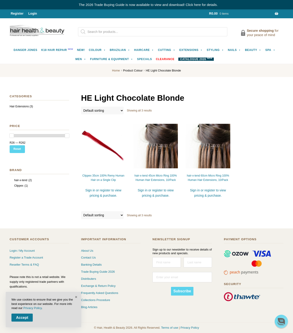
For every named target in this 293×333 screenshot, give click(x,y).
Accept (22, 318)
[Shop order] (102, 110)
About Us (87, 250)
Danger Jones (25, 50)
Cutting (167, 50)
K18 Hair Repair (57, 49)
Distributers (88, 278)
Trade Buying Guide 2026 (98, 271)
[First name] (166, 262)
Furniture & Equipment (111, 59)
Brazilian (120, 50)
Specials (144, 59)
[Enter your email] (182, 277)
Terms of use (169, 327)
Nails (234, 50)
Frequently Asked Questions (99, 293)
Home (116, 70)
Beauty (253, 50)
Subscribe (182, 291)
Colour (97, 50)
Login (32, 13)
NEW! (81, 50)
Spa (270, 50)
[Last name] (198, 262)
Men (80, 59)
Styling (215, 50)
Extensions (191, 50)
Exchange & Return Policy (98, 286)
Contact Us (88, 257)
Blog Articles (89, 307)
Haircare (144, 50)
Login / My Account (22, 250)
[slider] (11, 135)
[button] (281, 321)
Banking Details (91, 264)
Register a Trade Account (26, 257)
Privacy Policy (190, 327)
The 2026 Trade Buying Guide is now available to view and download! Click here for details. (148, 5)
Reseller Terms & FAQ (24, 264)
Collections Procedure (95, 300)
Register (17, 13)
